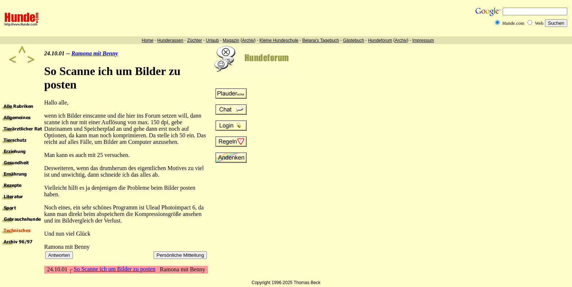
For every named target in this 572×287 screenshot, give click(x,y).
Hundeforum (380, 40)
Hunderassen (170, 40)
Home (147, 40)
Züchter (194, 40)
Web (539, 23)
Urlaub (212, 40)
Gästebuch (353, 40)
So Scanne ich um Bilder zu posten (114, 269)
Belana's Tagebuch (320, 40)
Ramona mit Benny (95, 53)
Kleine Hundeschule (278, 40)
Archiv (248, 40)
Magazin (231, 40)
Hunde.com (513, 23)
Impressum (423, 40)
